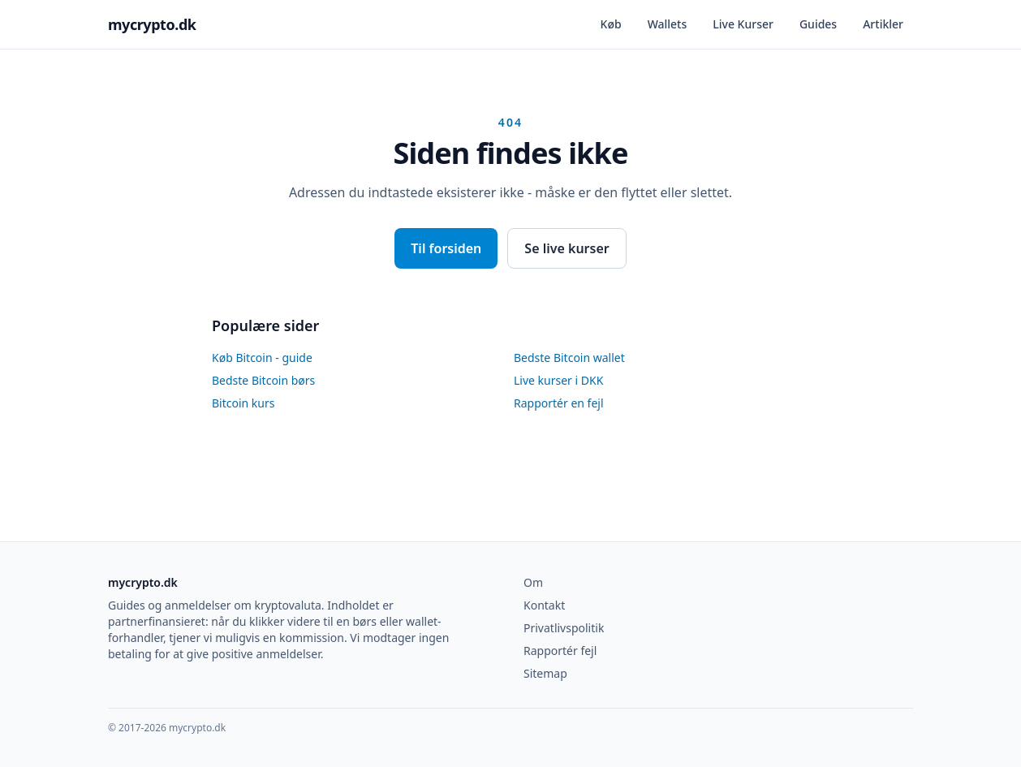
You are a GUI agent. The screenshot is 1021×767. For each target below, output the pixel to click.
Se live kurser (566, 248)
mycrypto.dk (152, 24)
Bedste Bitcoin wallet (569, 357)
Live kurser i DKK (558, 380)
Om (533, 582)
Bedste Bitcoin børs (263, 380)
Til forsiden (446, 248)
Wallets (667, 24)
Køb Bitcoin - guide (262, 357)
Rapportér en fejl (559, 403)
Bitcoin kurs (243, 403)
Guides (818, 24)
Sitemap (545, 673)
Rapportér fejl (560, 650)
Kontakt (544, 605)
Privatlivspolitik (563, 628)
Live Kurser (743, 24)
